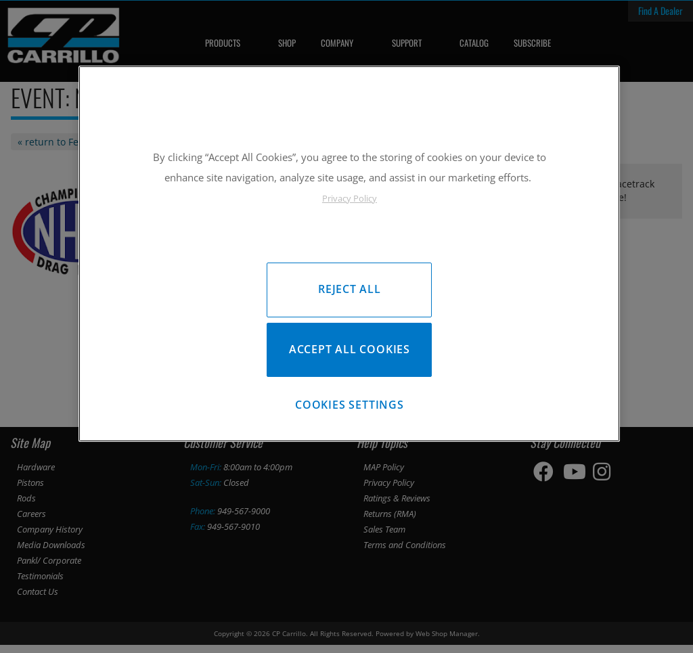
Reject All (349, 289)
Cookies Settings (349, 410)
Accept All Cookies (349, 352)
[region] (349, 257)
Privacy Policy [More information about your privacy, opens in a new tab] (349, 198)
